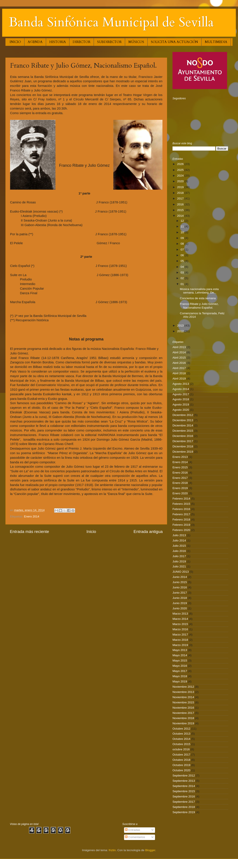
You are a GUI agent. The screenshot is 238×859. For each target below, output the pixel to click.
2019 (181, 187)
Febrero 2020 (181, 530)
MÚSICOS (136, 42)
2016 (181, 204)
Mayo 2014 (179, 655)
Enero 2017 (180, 477)
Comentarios (135, 837)
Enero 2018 (180, 482)
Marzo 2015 (180, 624)
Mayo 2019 (179, 681)
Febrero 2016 (181, 509)
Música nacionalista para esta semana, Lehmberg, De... (199, 290)
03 (183, 272)
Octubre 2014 (181, 738)
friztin (112, 850)
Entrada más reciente (29, 531)
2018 (181, 192)
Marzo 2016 (180, 629)
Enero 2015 (180, 467)
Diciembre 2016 (182, 436)
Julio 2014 (179, 540)
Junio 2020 (179, 608)
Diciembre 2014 (182, 425)
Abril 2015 (179, 357)
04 (183, 266)
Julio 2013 (179, 535)
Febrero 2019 (181, 524)
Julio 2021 (179, 566)
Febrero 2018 (181, 519)
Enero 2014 (31, 516)
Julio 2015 (179, 545)
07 (183, 249)
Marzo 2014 (180, 618)
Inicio (91, 531)
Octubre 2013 (181, 733)
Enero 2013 (180, 457)
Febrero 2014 (181, 498)
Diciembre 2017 (182, 441)
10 (183, 232)
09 (183, 238)
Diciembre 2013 (182, 420)
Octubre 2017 (181, 754)
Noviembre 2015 (183, 702)
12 (183, 220)
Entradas (132, 830)
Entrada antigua (148, 531)
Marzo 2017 (180, 634)
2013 (181, 325)
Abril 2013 (179, 347)
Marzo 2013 (180, 613)
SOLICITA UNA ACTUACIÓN (174, 42)
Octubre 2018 (181, 759)
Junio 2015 (179, 582)
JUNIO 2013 (180, 571)
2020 (181, 181)
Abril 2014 (179, 352)
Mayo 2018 (179, 676)
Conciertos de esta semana (198, 298)
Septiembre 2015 (183, 791)
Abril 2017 (179, 368)
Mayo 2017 (179, 671)
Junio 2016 (179, 587)
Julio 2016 (179, 551)
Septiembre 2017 (183, 801)
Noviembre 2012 (183, 686)
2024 (181, 175)
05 (183, 261)
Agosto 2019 (180, 404)
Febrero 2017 (181, 514)
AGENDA (35, 42)
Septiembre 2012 (183, 775)
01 (183, 284)
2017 (181, 198)
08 (183, 243)
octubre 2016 (181, 749)
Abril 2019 (179, 378)
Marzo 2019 (180, 645)
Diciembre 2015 (182, 430)
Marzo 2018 (180, 639)
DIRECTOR (81, 42)
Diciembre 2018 (182, 446)
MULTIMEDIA (216, 42)
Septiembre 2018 (183, 807)
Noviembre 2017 (183, 713)
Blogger (150, 850)
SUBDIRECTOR (109, 42)
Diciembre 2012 (182, 415)
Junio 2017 (179, 592)
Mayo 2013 (179, 650)
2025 (181, 170)
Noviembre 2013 (183, 692)
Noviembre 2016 (183, 707)
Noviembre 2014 (183, 697)
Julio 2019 (179, 561)
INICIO (15, 42)
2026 (181, 164)
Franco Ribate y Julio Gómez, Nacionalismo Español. (199, 305)
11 (183, 226)
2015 (181, 210)
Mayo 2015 (179, 660)
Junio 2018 (179, 598)
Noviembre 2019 (183, 723)
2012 (181, 331)
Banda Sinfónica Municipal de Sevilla (111, 22)
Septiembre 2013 (183, 780)
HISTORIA (57, 42)
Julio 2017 (179, 556)
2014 (181, 215)
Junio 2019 (179, 603)
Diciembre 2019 (182, 451)
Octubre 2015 (181, 744)
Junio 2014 (179, 577)
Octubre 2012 (181, 728)
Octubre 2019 (181, 765)
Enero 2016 (180, 472)
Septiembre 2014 (183, 786)
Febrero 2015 (181, 503)
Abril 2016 (179, 362)
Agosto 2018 (180, 399)
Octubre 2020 (181, 770)
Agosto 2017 (180, 394)
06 (183, 255)
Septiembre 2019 (183, 812)
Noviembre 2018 (183, 718)
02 (183, 278)
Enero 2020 (180, 493)
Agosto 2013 (180, 383)
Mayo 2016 (179, 665)
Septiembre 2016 (183, 796)
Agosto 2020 (180, 409)
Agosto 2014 (180, 389)
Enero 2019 (180, 488)
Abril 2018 (179, 373)
